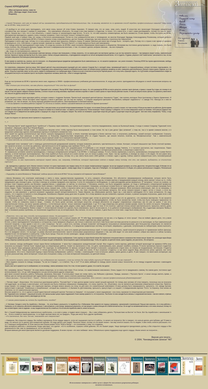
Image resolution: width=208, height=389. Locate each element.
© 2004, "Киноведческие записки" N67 (153, 339)
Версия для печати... (161, 337)
